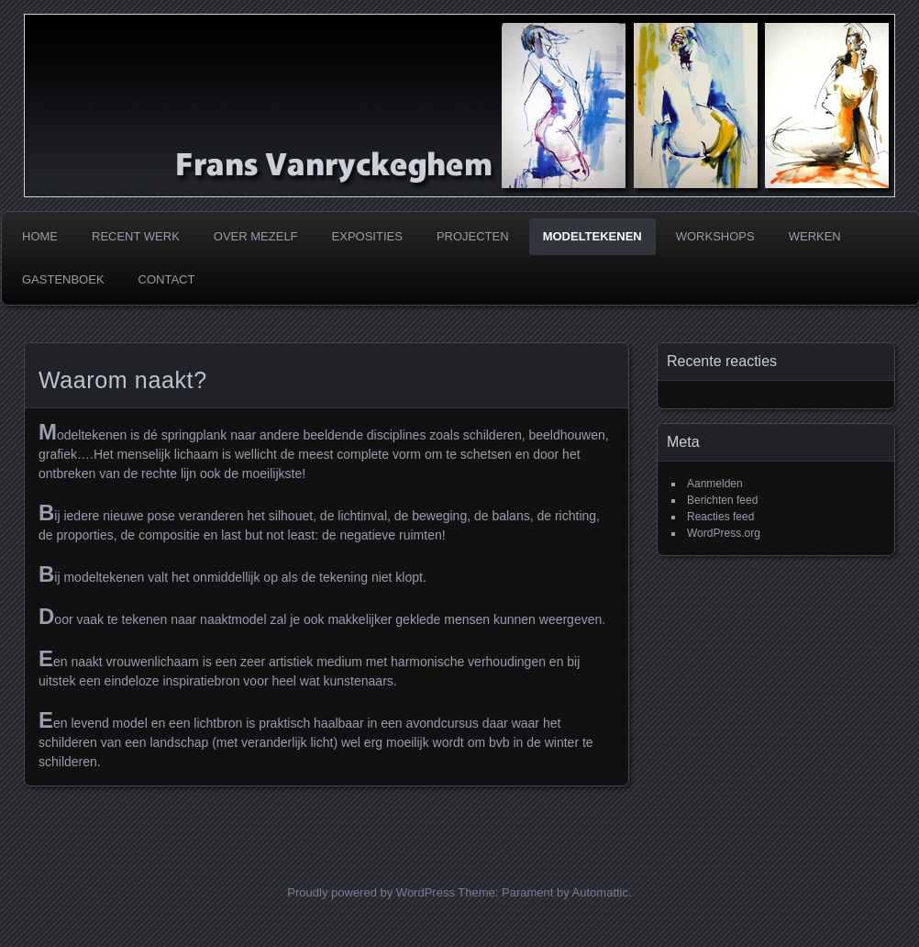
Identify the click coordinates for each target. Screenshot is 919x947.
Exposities (367, 236)
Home (40, 236)
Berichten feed (722, 500)
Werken (815, 236)
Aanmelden (715, 483)
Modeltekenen (592, 236)
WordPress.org (723, 533)
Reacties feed (720, 516)
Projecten (473, 236)
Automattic (600, 892)
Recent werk (136, 236)
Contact (166, 279)
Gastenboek (63, 279)
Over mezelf (256, 236)
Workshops (715, 236)
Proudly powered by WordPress (371, 892)
